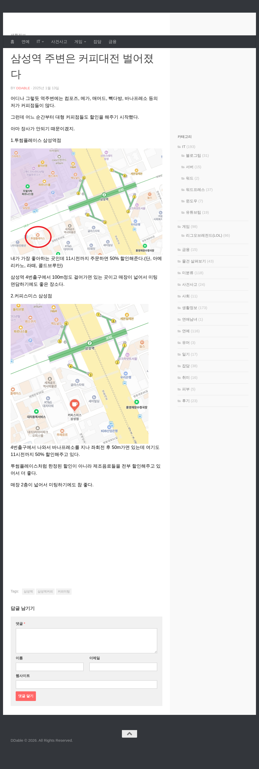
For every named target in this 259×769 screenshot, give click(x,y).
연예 (25, 41)
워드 (189, 198)
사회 (186, 316)
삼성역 (28, 611)
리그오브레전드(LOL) (204, 255)
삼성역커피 (45, 611)
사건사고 (59, 41)
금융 (113, 41)
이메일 (94, 678)
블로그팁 (193, 175)
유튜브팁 (193, 232)
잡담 (97, 41)
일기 (186, 374)
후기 (186, 421)
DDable (29, 18)
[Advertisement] (86, 551)
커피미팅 (64, 611)
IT (38, 41)
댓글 (20, 644)
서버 (189, 187)
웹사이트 (23, 696)
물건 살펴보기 (194, 281)
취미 (186, 398)
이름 (19, 678)
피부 (186, 409)
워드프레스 (195, 210)
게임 (78, 41)
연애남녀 (189, 339)
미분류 (187, 293)
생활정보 (19, 55)
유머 (186, 363)
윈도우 (191, 221)
